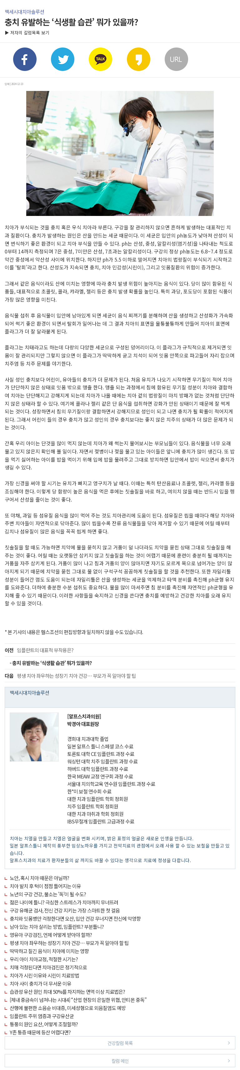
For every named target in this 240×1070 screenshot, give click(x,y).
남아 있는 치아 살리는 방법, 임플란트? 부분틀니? (57, 926)
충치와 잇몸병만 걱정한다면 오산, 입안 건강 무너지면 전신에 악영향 (75, 918)
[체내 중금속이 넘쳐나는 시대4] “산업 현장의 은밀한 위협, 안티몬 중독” (78, 999)
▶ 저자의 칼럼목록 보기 (27, 32)
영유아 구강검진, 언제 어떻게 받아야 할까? (51, 934)
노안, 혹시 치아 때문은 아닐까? (39, 878)
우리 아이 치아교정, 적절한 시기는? (44, 959)
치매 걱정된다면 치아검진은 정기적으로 (48, 967)
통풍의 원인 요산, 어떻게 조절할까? (44, 1024)
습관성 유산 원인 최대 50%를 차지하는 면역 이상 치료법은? (67, 991)
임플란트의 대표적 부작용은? (39, 650)
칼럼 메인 (171, 1060)
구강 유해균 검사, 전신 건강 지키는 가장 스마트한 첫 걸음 (65, 910)
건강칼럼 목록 (169, 1042)
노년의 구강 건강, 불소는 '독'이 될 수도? (48, 894)
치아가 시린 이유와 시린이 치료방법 (44, 975)
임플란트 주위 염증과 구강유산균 (42, 1016)
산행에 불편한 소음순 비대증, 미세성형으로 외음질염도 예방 (68, 1008)
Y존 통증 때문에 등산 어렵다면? (40, 1032)
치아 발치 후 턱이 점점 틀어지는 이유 (45, 886)
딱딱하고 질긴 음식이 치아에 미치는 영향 (49, 951)
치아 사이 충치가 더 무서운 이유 (40, 983)
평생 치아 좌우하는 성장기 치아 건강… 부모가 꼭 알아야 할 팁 (70, 675)
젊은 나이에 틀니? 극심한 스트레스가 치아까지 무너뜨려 (64, 902)
